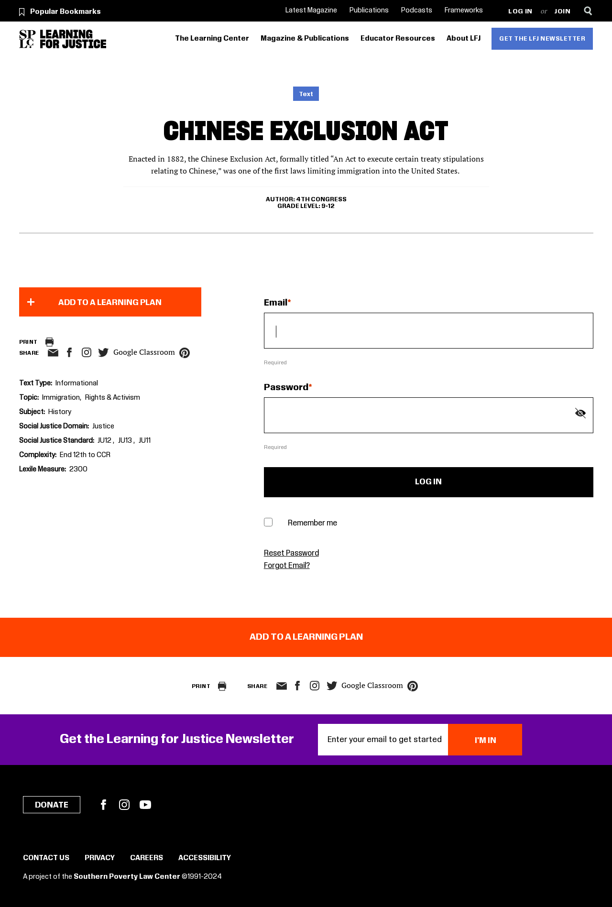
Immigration (61, 397)
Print (28, 342)
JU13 (125, 440)
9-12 (328, 206)
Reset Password (291, 553)
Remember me (312, 523)
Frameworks (464, 10)
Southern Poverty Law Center (127, 877)
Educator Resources (398, 38)
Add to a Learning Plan (110, 302)
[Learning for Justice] (73, 39)
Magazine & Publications (305, 38)
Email (275, 303)
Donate (51, 805)
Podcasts (416, 10)
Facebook (103, 804)
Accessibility (204, 858)
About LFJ (464, 38)
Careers (146, 858)
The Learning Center (212, 38)
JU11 (145, 440)
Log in (520, 12)
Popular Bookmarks (65, 12)
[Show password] (580, 413)
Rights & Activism (112, 397)
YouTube (145, 804)
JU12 (105, 440)
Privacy (100, 858)
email (53, 353)
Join (562, 12)
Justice (103, 426)
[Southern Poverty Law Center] (27, 39)
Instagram (86, 352)
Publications (369, 10)
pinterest (184, 353)
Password (286, 387)
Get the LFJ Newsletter (542, 39)
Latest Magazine (311, 10)
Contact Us (46, 858)
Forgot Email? (287, 565)
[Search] (588, 11)
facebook (69, 352)
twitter (103, 352)
